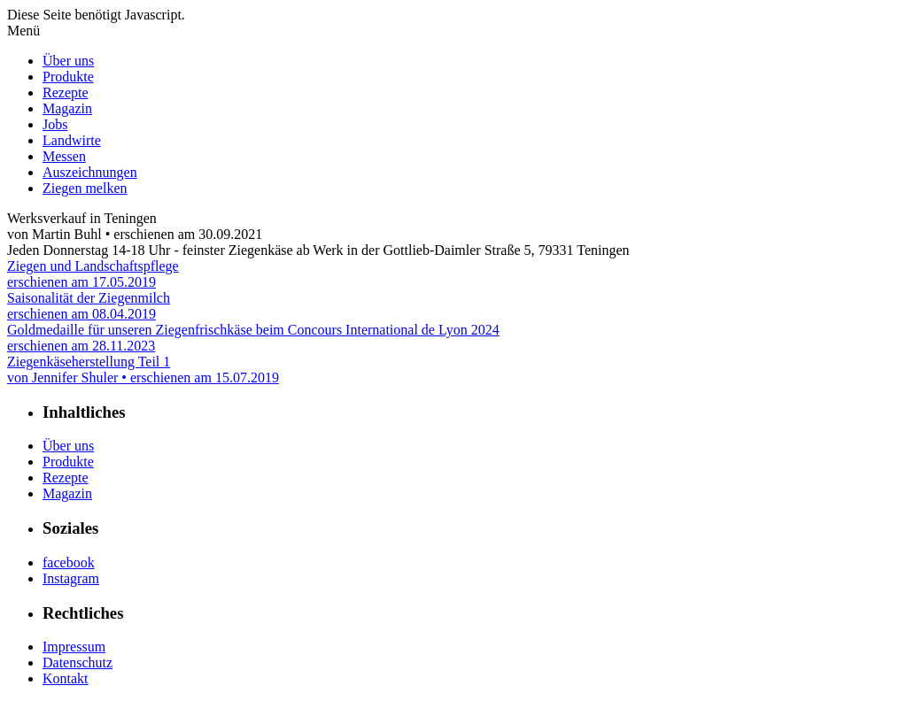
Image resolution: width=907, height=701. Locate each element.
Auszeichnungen (90, 172)
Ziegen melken (85, 188)
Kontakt (66, 678)
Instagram (71, 578)
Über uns (68, 60)
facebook (69, 562)
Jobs (55, 124)
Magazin (67, 108)
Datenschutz (77, 662)
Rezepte (66, 92)
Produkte (68, 76)
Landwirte (72, 140)
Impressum (74, 646)
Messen (64, 156)
